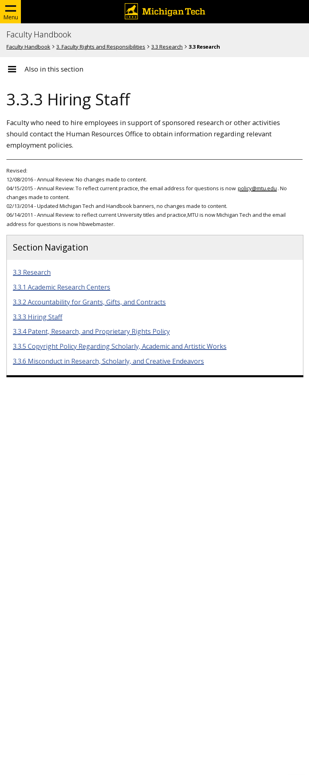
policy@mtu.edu (257, 188)
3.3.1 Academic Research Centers (61, 287)
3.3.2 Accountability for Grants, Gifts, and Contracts (89, 302)
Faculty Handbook (38, 34)
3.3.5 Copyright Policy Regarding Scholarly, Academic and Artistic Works (120, 346)
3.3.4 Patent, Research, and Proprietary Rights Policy (91, 331)
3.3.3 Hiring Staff (37, 316)
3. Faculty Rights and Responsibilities (100, 46)
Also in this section (54, 69)
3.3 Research (167, 46)
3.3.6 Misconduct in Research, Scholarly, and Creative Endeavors (108, 361)
